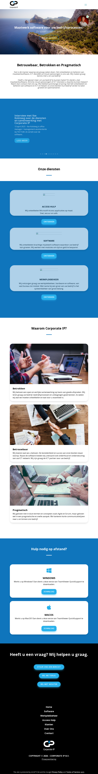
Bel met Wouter (49, 684)
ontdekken (49, 221)
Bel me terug (49, 675)
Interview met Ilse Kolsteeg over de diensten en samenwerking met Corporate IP (30, 119)
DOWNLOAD (49, 591)
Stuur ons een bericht (49, 667)
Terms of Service (73, 772)
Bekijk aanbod (49, 37)
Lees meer (22, 140)
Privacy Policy (57, 772)
